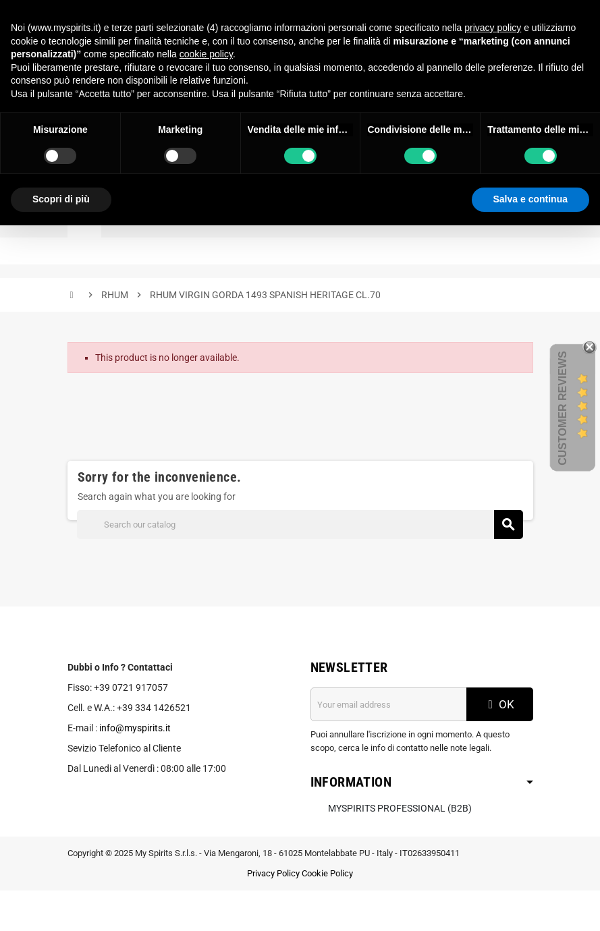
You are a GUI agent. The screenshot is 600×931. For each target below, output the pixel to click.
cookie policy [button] (206, 54)
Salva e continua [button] (530, 199)
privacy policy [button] (492, 27)
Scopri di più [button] (61, 199)
